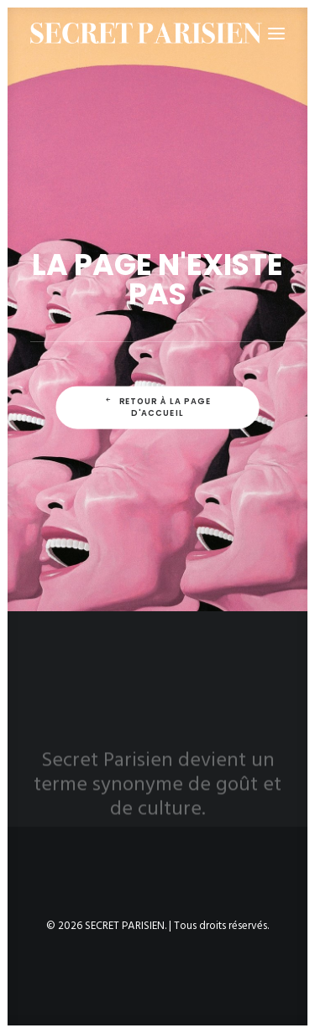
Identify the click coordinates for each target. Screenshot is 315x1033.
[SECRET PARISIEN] (146, 33)
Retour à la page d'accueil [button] (159, 407)
